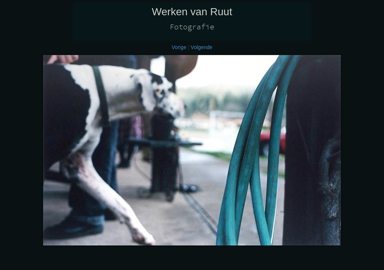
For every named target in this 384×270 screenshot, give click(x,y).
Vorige (179, 47)
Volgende (201, 47)
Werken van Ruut (192, 11)
